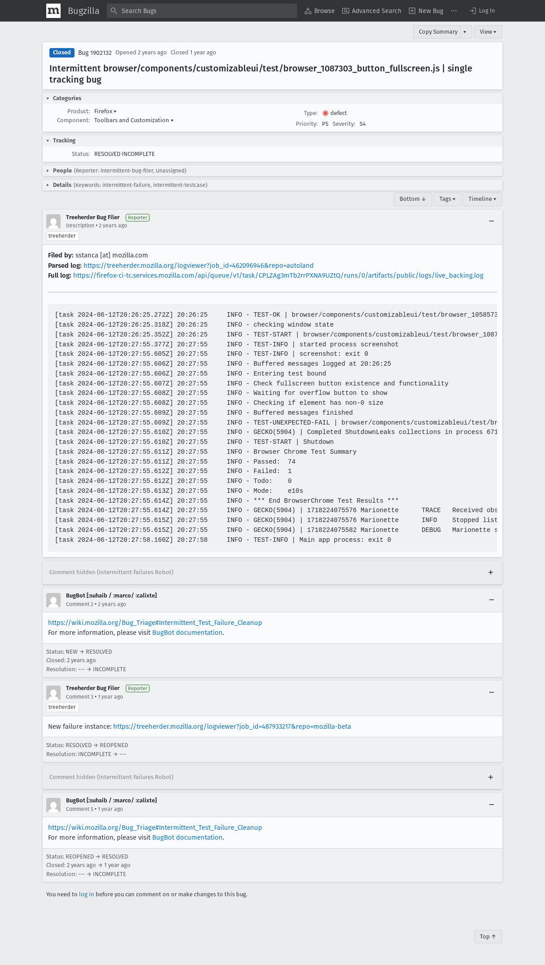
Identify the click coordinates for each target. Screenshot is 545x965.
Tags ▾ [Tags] (448, 198)
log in (86, 894)
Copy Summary (438, 31)
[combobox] (202, 11)
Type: (310, 113)
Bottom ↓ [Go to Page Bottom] (413, 198)
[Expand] (490, 572)
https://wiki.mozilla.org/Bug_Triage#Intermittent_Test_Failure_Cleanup (155, 623)
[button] (482, 11)
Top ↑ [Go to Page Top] (488, 936)
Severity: (344, 123)
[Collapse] (491, 221)
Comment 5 (79, 809)
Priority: (306, 123)
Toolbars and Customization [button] (134, 120)
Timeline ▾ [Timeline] (483, 198)
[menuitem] (319, 11)
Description (80, 225)
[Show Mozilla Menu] (53, 11)
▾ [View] (464, 31)
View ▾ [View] (488, 31)
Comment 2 (79, 604)
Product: (78, 111)
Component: (73, 120)
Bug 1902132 (95, 53)
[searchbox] (202, 11)
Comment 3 (79, 697)
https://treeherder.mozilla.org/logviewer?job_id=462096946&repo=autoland (199, 265)
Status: (81, 154)
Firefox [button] (105, 111)
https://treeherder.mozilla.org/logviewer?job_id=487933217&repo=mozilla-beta (232, 726)
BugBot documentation (187, 633)
